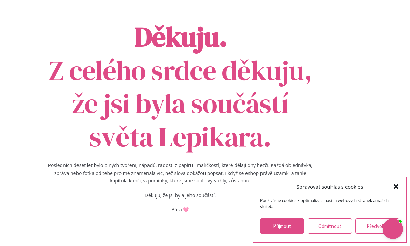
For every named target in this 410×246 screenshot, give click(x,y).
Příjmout (282, 226)
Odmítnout (329, 226)
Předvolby (377, 226)
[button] (396, 186)
